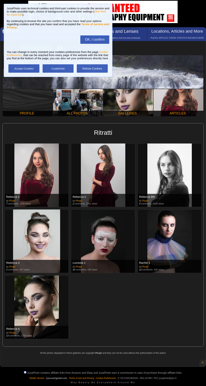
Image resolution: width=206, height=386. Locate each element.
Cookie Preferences (106, 378)
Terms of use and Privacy (81, 378)
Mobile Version (37, 378)
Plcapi (12, 200)
